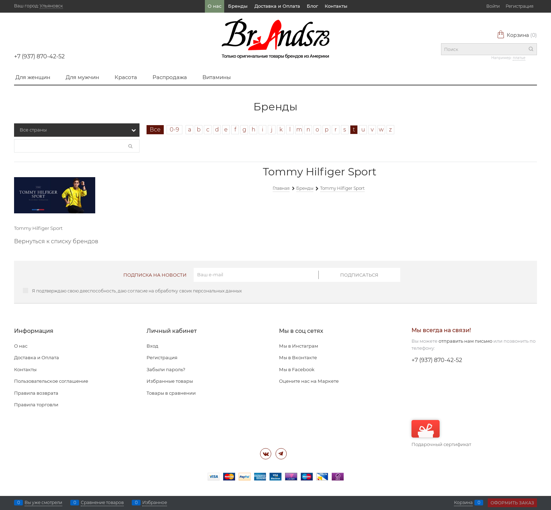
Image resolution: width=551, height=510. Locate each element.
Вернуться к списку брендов (56, 241)
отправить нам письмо (465, 341)
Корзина (517, 35)
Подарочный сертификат (441, 433)
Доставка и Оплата (277, 6)
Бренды (237, 6)
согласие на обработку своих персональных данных (185, 290)
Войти (493, 6)
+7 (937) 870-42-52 (39, 56)
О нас (214, 6)
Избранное (154, 502)
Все (155, 129)
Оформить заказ (512, 502)
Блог (312, 6)
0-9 (174, 129)
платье (519, 58)
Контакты (336, 6)
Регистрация (519, 6)
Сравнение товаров (102, 502)
